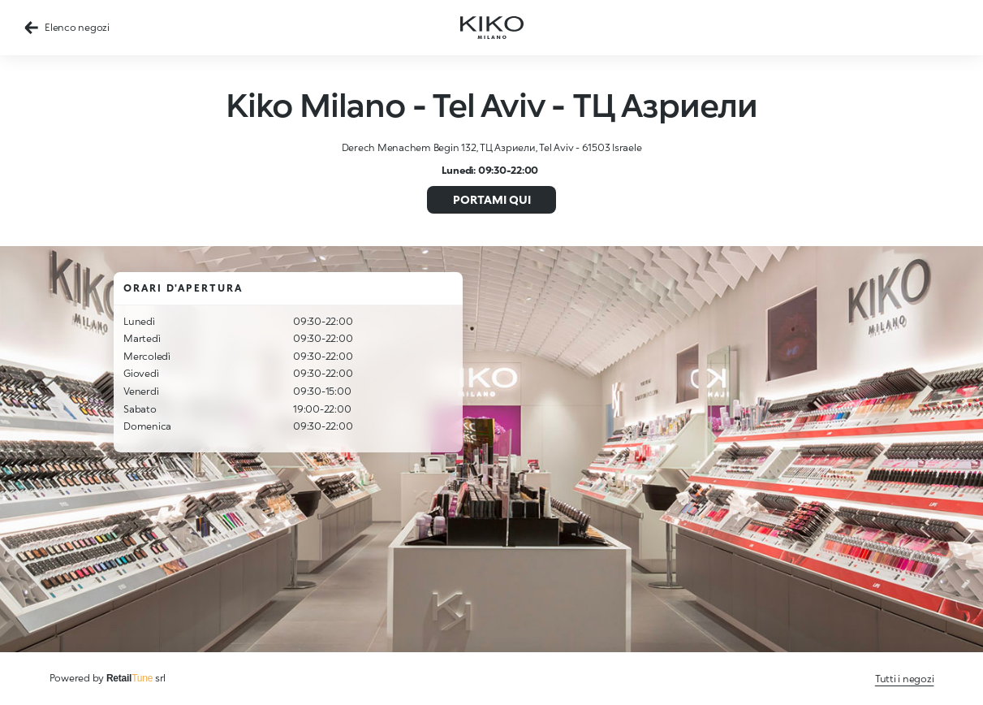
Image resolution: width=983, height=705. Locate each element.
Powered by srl (108, 678)
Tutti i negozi (904, 679)
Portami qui (492, 199)
